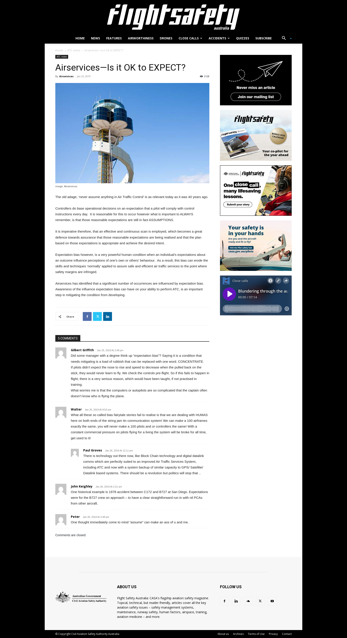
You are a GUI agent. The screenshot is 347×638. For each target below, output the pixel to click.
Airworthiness (141, 38)
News (95, 38)
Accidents (219, 38)
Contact (287, 634)
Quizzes (242, 38)
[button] (285, 39)
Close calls (190, 38)
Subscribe (263, 38)
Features (114, 38)
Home (80, 38)
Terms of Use (256, 634)
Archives (238, 634)
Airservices (66, 76)
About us (223, 634)
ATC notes (73, 50)
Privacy (273, 634)
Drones (166, 38)
